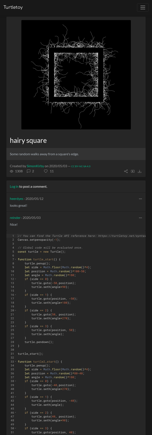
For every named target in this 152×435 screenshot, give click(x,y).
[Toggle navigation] (143, 7)
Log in (14, 186)
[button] (49, 171)
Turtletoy (13, 7)
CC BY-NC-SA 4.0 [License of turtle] (80, 166)
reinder (15, 217)
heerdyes (16, 198)
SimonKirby (35, 166)
